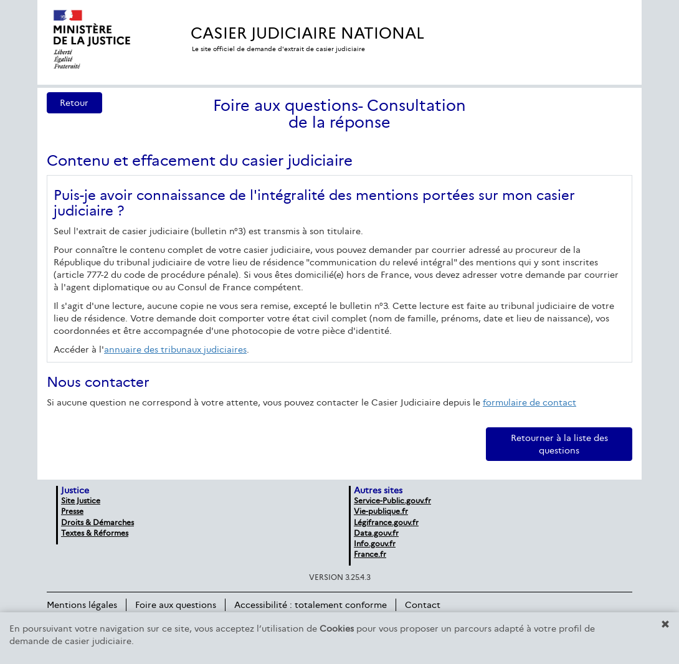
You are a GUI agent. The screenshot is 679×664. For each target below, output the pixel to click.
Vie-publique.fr (381, 511)
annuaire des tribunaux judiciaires (175, 349)
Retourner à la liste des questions (559, 444)
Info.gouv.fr (375, 543)
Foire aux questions (175, 604)
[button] (665, 624)
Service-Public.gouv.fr (392, 500)
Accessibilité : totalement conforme (310, 604)
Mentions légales (82, 604)
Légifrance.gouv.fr (386, 522)
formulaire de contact (529, 402)
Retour (74, 102)
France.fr (370, 554)
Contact (422, 604)
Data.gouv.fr (376, 533)
